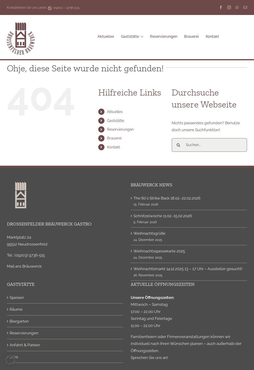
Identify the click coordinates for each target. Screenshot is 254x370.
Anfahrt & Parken (25, 345)
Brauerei (114, 138)
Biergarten (19, 321)
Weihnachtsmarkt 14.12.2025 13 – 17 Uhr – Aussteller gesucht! (187, 268)
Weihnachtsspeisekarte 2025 (159, 251)
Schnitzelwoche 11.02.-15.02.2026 (162, 216)
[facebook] (221, 7)
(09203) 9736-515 (29, 255)
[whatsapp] (237, 7)
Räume (16, 309)
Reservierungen (120, 129)
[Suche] (178, 145)
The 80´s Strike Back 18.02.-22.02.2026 (166, 198)
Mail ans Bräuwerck (24, 266)
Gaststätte (115, 121)
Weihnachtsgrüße (149, 233)
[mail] (245, 7)
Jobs (14, 357)
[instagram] (229, 7)
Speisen (17, 297)
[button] (10, 360)
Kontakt (113, 147)
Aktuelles (115, 112)
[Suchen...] (209, 145)
